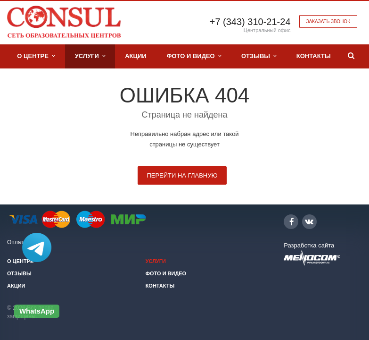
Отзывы (258, 56)
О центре (36, 56)
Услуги (90, 56)
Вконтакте (309, 221)
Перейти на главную (182, 175)
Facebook (291, 222)
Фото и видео (193, 56)
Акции (136, 56)
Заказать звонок (328, 21)
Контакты (313, 56)
